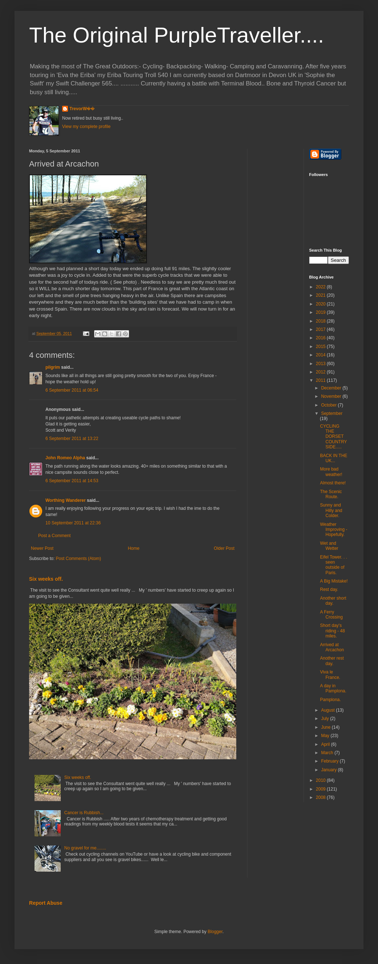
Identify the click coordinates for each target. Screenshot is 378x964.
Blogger (215, 931)
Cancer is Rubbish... (84, 812)
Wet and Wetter (329, 546)
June (326, 727)
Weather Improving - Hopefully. (333, 529)
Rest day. (329, 589)
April (326, 744)
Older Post (224, 548)
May (325, 735)
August (328, 710)
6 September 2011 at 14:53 (71, 480)
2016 (321, 337)
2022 (321, 286)
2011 (321, 380)
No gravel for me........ (85, 848)
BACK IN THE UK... (333, 458)
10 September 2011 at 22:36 (73, 522)
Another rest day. (331, 661)
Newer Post (42, 548)
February (330, 761)
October (329, 405)
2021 (321, 295)
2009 (321, 789)
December (331, 388)
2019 (321, 312)
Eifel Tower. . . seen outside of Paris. (333, 565)
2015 (321, 346)
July (325, 718)
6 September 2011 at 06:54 (71, 390)
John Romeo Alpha (65, 457)
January (329, 769)
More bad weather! (331, 472)
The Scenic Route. (331, 494)
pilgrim (52, 367)
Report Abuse (45, 903)
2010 (321, 780)
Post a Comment (54, 535)
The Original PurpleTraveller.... (176, 35)
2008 (321, 797)
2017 (321, 329)
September (331, 413)
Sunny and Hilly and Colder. (331, 510)
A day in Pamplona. (333, 688)
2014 (321, 354)
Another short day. (333, 601)
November (331, 396)
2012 (321, 372)
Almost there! (333, 482)
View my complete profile (86, 126)
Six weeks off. (46, 579)
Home (134, 548)
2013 (321, 363)
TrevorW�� (82, 108)
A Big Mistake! (333, 581)
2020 (321, 304)
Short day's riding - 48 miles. (332, 631)
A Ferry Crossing (331, 614)
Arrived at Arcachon (332, 647)
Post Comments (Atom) (78, 558)
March (327, 752)
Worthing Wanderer (65, 500)
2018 (321, 321)
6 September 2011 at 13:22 (71, 438)
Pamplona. (330, 699)
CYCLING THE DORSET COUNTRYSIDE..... (333, 437)
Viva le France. (330, 674)
